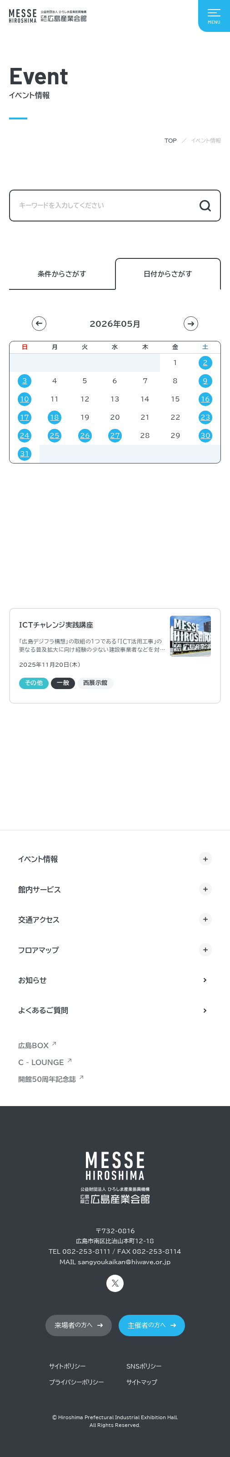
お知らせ (32, 980)
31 (24, 454)
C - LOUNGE (41, 1062)
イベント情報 (38, 859)
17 (24, 417)
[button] (39, 323)
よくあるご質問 (43, 1010)
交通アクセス (39, 919)
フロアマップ (38, 950)
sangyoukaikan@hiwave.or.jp (124, 1262)
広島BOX (33, 1045)
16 (205, 399)
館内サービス (39, 889)
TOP (171, 140)
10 (24, 399)
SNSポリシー (143, 1366)
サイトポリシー (67, 1366)
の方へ (74, 1325)
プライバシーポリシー (76, 1382)
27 (115, 435)
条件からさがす (62, 274)
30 (205, 435)
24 (25, 435)
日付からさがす (168, 274)
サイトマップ (141, 1382)
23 (205, 417)
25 (55, 435)
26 (85, 435)
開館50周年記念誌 (47, 1079)
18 (54, 417)
